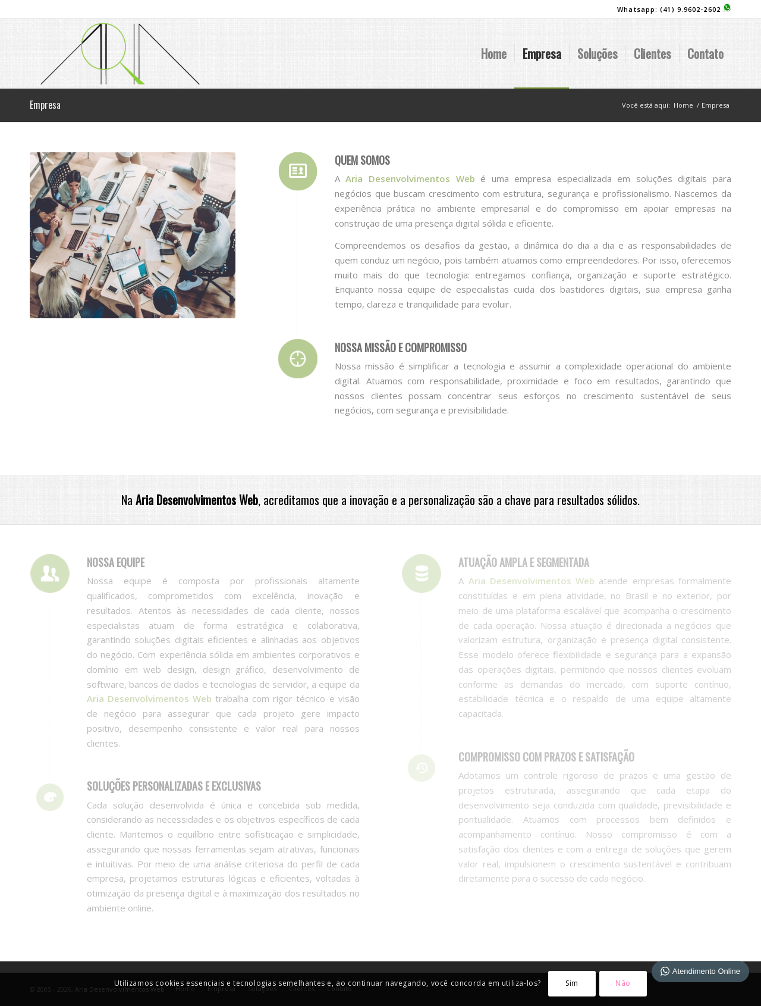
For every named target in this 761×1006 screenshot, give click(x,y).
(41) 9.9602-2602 (695, 9)
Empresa (45, 105)
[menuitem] (493, 53)
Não (623, 983)
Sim (571, 983)
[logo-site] (120, 53)
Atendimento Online (700, 971)
